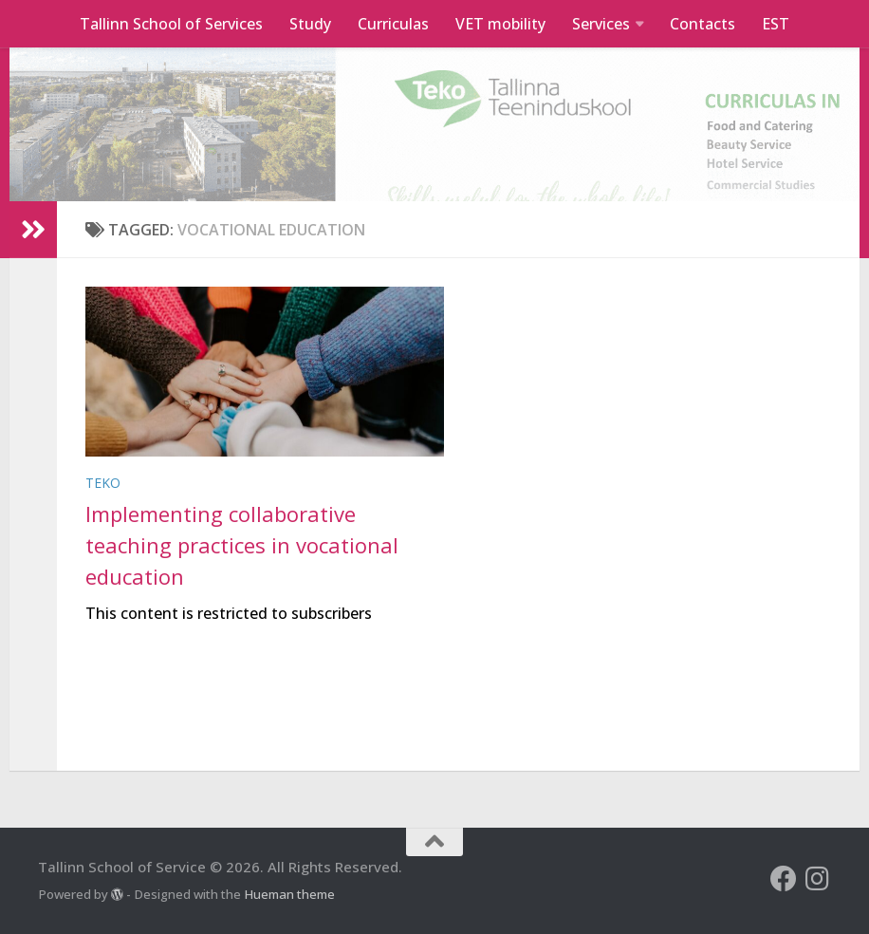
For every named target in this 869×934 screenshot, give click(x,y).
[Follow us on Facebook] (783, 879)
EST (775, 23)
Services (601, 23)
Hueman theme (289, 894)
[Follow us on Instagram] (817, 879)
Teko (102, 483)
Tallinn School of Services (171, 23)
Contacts (702, 23)
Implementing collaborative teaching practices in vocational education (241, 544)
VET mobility (500, 23)
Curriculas (393, 23)
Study (310, 23)
